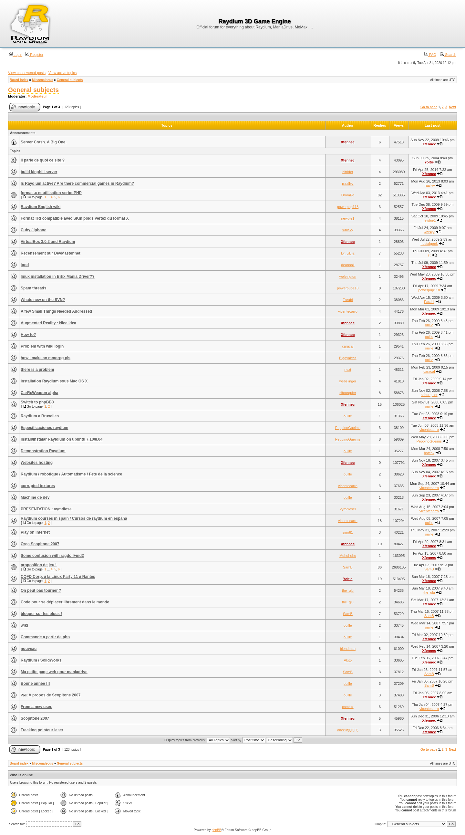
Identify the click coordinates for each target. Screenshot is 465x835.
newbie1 (347, 218)
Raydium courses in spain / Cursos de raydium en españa (74, 518)
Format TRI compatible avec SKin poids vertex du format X (75, 218)
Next (452, 107)
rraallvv (347, 183)
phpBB (216, 830)
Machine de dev (35, 497)
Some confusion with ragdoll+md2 (52, 555)
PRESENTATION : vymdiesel (47, 509)
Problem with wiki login (42, 346)
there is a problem (37, 369)
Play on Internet (35, 532)
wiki (24, 625)
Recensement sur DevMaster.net (50, 253)
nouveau (28, 648)
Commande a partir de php (45, 637)
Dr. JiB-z (348, 253)
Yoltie (429, 162)
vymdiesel (348, 509)
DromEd (347, 195)
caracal (347, 346)
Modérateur (37, 96)
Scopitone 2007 (35, 718)
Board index (19, 80)
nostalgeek (429, 243)
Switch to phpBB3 (37, 402)
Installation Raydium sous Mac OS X (54, 381)
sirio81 (348, 532)
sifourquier (347, 393)
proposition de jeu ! (39, 565)
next (348, 369)
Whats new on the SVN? (43, 299)
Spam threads (33, 288)
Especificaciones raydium (44, 427)
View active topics (62, 73)
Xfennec (348, 142)
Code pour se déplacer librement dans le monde (65, 602)
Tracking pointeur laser (42, 730)
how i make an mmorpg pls (45, 358)
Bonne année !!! (35, 683)
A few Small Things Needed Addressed (56, 311)
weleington (347, 276)
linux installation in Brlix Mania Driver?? (58, 276)
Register (34, 55)
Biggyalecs (347, 358)
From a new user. (36, 707)
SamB (348, 567)
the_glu (348, 590)
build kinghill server (39, 172)
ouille (429, 325)
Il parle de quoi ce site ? (43, 160)
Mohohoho (347, 556)
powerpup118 (348, 207)
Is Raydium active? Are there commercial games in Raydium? (77, 183)
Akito (348, 660)
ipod (25, 265)
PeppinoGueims (347, 428)
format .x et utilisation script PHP (51, 193)
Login (15, 55)
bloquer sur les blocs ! (41, 613)
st (429, 255)
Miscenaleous (42, 80)
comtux (347, 707)
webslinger (347, 381)
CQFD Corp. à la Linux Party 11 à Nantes (58, 576)
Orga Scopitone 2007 (40, 544)
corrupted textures (38, 486)
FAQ (430, 55)
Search (448, 55)
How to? (28, 334)
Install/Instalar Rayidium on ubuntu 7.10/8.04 (61, 439)
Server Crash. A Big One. (44, 142)
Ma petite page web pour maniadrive (54, 672)
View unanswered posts (27, 73)
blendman (348, 649)
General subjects (70, 80)
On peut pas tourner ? (41, 590)
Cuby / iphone (33, 230)
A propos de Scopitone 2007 (54, 695)
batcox (429, 453)
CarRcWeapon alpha (39, 393)
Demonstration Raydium (43, 451)
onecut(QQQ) (347, 730)
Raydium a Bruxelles (40, 416)
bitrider (347, 172)
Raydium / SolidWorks (41, 660)
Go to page (428, 107)
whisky (347, 230)
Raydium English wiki (40, 206)
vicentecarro (347, 311)
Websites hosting (37, 462)
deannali (348, 265)
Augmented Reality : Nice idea (48, 323)
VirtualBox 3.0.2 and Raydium (48, 241)
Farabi (348, 300)
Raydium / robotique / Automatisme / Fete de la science (71, 474)
